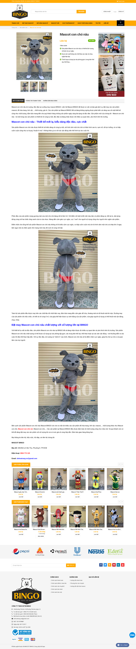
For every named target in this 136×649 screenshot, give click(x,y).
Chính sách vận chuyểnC (58, 586)
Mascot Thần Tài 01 (96, 492)
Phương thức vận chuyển (77, 583)
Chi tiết (21, 497)
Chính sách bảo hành (57, 589)
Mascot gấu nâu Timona (40, 492)
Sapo (43, 646)
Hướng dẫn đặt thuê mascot (78, 586)
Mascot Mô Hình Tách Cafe (97, 529)
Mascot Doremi (58, 492)
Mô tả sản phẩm (18, 100)
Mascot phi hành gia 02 (78, 492)
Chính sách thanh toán (57, 580)
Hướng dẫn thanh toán (76, 580)
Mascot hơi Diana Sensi (40, 529)
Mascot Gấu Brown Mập (59, 529)
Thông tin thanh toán (33, 100)
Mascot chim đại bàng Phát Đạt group (25, 492)
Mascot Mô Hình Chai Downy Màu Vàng (120, 529)
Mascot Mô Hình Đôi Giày (78, 529)
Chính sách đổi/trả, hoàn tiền (58, 583)
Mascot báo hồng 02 (21, 529)
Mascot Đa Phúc (115, 492)
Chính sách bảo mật (56, 592)
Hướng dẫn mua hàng (50, 100)
